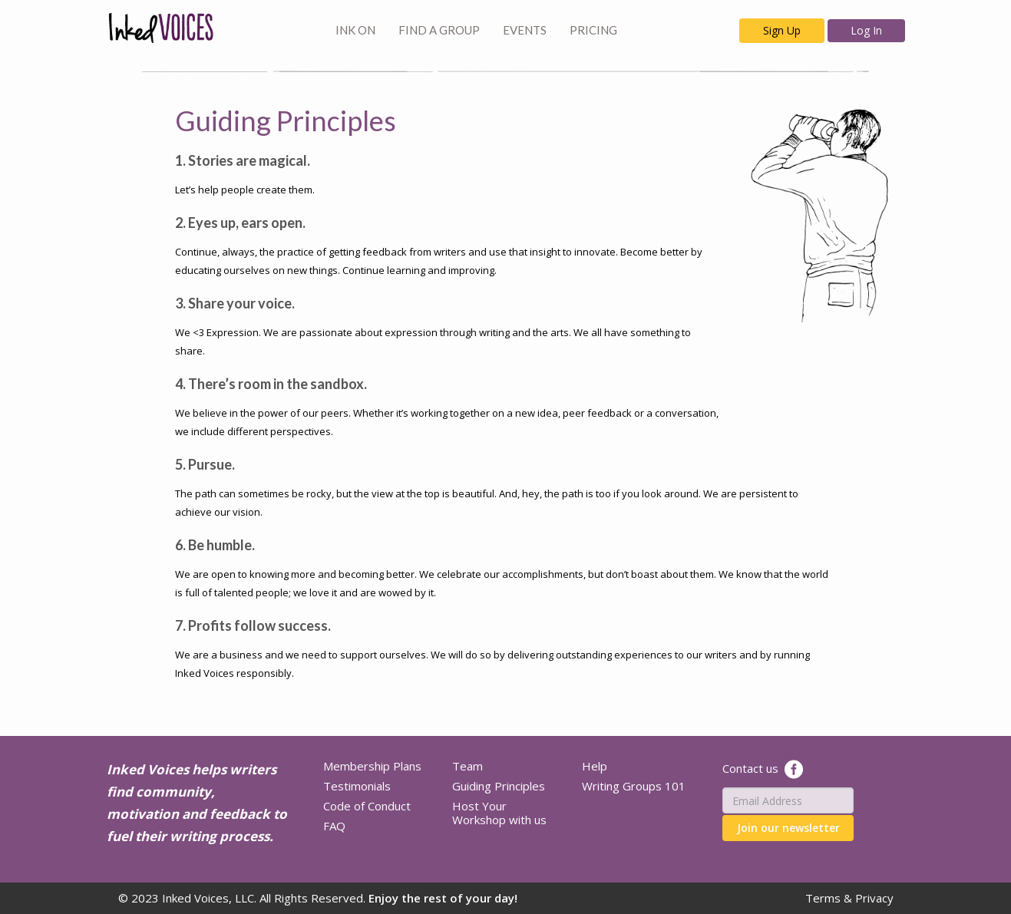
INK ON (355, 30)
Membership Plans (372, 766)
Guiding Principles (498, 786)
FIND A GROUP (439, 30)
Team (467, 766)
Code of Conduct (367, 805)
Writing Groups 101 (634, 786)
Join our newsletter (788, 827)
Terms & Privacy (849, 898)
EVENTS (525, 30)
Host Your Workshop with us (499, 812)
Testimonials (357, 786)
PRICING (593, 30)
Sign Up (782, 30)
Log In (866, 30)
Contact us (750, 768)
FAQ (334, 825)
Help (594, 766)
